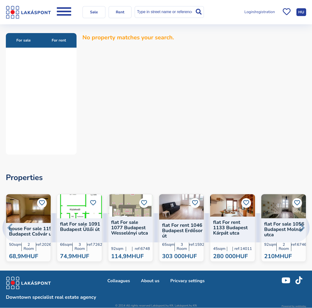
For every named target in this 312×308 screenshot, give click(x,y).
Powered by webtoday (294, 306)
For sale (23, 40)
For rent (59, 40)
